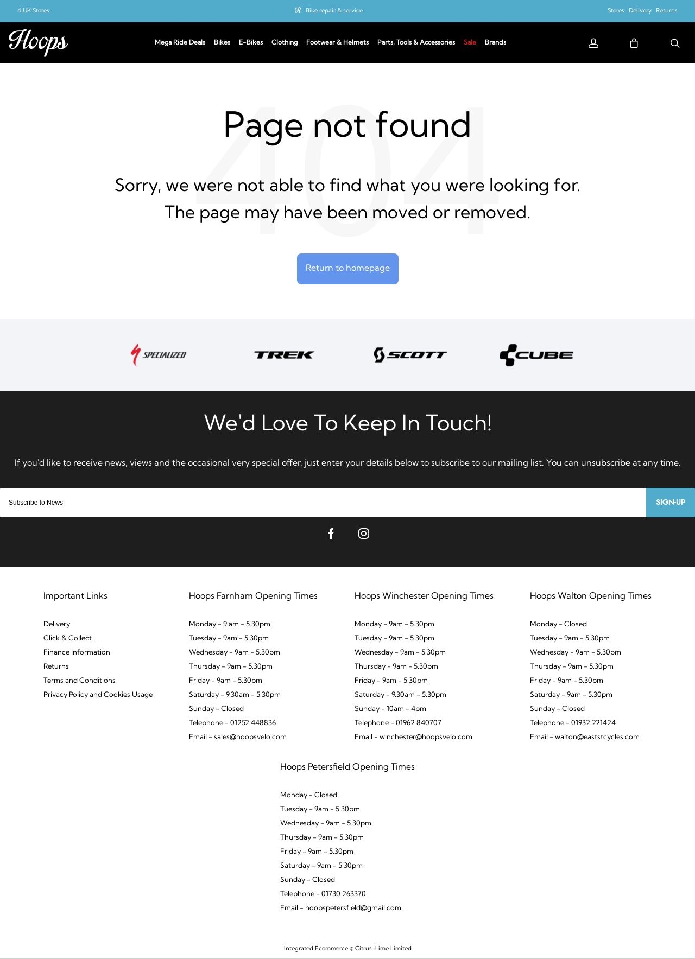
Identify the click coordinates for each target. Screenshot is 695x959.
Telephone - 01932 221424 (573, 723)
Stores (616, 11)
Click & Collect (67, 638)
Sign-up (670, 502)
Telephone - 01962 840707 (398, 723)
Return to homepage (348, 268)
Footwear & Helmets (337, 43)
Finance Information (76, 652)
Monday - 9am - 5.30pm (394, 624)
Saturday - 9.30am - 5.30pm (235, 694)
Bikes (222, 43)
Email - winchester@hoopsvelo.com (413, 737)
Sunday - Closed (216, 709)
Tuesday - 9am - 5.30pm (229, 638)
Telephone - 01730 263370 (323, 894)
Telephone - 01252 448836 (232, 723)
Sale (470, 43)
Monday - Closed (558, 624)
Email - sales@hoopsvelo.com (238, 737)
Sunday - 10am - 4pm (390, 709)
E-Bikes (251, 43)
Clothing (284, 43)
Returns (667, 11)
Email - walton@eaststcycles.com (585, 737)
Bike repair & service (334, 11)
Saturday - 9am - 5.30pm (571, 694)
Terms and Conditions (79, 680)
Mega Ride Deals (180, 43)
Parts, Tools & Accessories (416, 43)
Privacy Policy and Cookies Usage (98, 694)
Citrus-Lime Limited (383, 949)
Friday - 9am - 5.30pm (225, 680)
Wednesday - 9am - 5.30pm (234, 652)
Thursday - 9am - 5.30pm (231, 666)
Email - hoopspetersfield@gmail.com (340, 908)
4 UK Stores (33, 11)
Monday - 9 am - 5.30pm (229, 624)
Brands (495, 43)
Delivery (640, 11)
